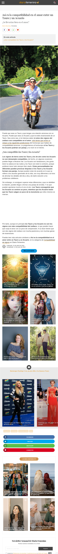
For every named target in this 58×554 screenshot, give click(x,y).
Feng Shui (6, 431)
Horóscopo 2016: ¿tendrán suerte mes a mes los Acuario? (15, 357)
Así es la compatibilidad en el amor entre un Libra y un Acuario (42, 357)
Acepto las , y (28, 553)
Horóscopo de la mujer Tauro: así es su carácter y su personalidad (42, 285)
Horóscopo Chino (23, 431)
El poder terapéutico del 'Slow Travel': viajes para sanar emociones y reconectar (14, 493)
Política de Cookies (42, 553)
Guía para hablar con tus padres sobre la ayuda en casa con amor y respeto (42, 528)
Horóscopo (14, 431)
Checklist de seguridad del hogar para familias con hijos (14, 528)
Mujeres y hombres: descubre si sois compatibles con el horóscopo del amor (14, 284)
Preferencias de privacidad (19, 553)
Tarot (31, 431)
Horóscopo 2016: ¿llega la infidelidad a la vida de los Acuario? (40, 320)
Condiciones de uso (32, 553)
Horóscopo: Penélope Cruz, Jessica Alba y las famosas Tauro (29, 371)
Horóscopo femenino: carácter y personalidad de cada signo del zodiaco (14, 320)
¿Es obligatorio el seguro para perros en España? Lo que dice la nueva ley (42, 493)
